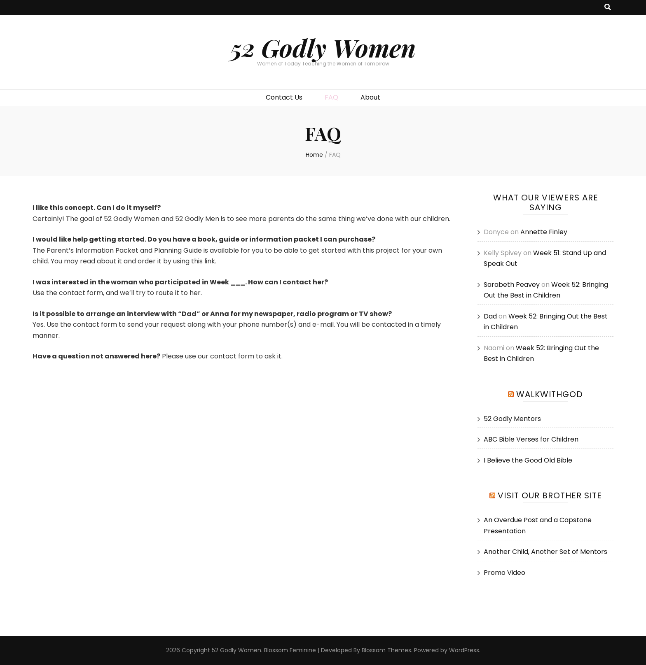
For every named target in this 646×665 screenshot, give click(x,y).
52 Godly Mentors (512, 418)
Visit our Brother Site (550, 495)
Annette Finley (543, 232)
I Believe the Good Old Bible (528, 460)
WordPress (464, 650)
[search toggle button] (607, 7)
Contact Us (284, 97)
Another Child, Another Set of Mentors (545, 551)
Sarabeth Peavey (512, 284)
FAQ (331, 97)
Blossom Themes (386, 650)
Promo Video (504, 572)
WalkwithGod (549, 394)
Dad (490, 316)
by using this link (189, 261)
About (370, 97)
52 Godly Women (323, 47)
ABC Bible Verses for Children (531, 439)
